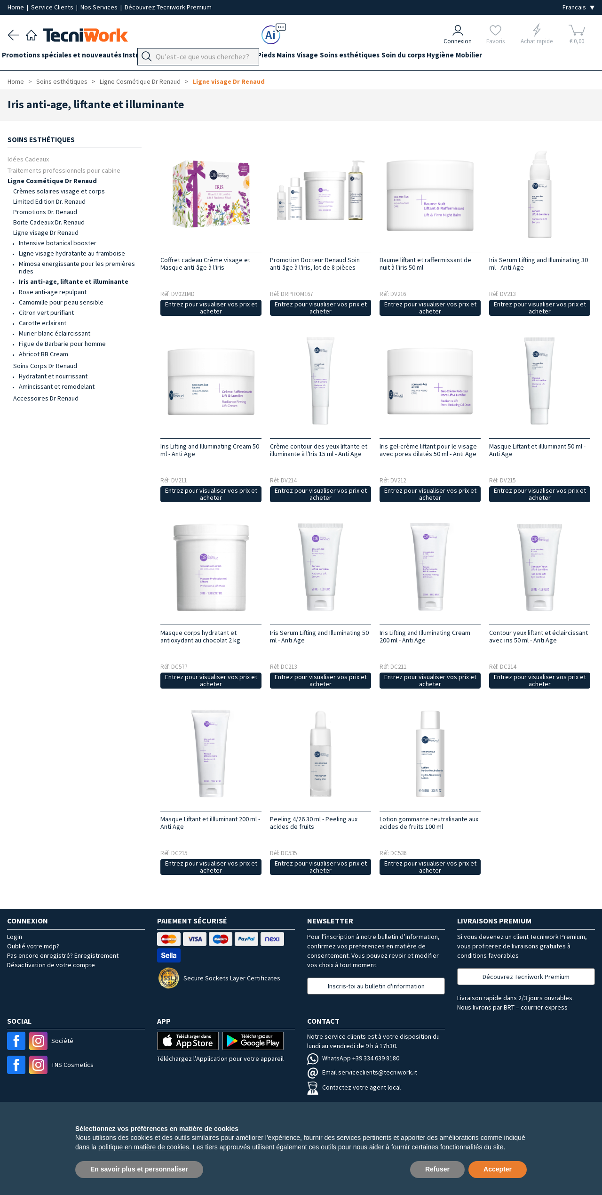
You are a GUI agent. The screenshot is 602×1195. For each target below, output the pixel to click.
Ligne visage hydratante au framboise (72, 253)
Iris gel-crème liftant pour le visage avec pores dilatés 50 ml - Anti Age (428, 449)
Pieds (289, 57)
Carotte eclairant (42, 323)
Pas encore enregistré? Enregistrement (63, 955)
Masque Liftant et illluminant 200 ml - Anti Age (210, 822)
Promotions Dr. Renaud (45, 212)
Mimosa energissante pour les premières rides (77, 267)
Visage (342, 57)
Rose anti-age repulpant (53, 292)
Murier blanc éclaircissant (54, 333)
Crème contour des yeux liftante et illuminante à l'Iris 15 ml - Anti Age (318, 449)
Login (14, 936)
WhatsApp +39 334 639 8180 (353, 1058)
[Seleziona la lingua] (578, 7)
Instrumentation (162, 57)
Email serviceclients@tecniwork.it (362, 1072)
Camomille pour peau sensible (61, 302)
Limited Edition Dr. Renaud (49, 201)
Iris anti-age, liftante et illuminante (73, 281)
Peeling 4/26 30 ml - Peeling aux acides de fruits (313, 822)
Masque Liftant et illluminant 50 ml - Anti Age (537, 449)
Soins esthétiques (390, 57)
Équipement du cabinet (235, 57)
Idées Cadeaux (28, 159)
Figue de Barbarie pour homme (62, 343)
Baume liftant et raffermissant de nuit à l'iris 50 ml (425, 263)
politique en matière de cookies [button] (143, 1147)
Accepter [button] (497, 1169)
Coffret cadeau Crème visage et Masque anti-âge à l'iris (205, 263)
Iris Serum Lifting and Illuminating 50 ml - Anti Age (319, 636)
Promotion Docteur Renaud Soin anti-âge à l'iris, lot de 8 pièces (315, 263)
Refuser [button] (437, 1169)
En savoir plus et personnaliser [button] (139, 1169)
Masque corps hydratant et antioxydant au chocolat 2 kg (200, 636)
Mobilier (527, 57)
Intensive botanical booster (57, 243)
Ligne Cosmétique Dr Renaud (140, 81)
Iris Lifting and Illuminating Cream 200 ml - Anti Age (425, 636)
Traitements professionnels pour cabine (64, 170)
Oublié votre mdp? (33, 946)
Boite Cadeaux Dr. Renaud (49, 222)
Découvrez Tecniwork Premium (168, 7)
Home (16, 7)
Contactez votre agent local (354, 1087)
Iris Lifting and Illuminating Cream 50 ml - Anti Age (209, 449)
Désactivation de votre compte (51, 965)
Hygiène (492, 57)
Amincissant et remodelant (57, 386)
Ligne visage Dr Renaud (229, 81)
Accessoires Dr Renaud (46, 398)
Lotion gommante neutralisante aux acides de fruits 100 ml (429, 822)
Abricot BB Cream (43, 354)
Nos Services (99, 7)
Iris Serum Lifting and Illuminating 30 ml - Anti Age (538, 263)
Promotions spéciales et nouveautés (67, 57)
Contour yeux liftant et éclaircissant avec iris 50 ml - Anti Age (538, 636)
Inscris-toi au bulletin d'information (376, 986)
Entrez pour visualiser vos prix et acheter (211, 307)
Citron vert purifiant (46, 312)
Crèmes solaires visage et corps (59, 191)
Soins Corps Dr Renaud (45, 365)
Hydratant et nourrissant (53, 376)
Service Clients (53, 7)
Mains (315, 57)
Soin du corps (449, 57)
